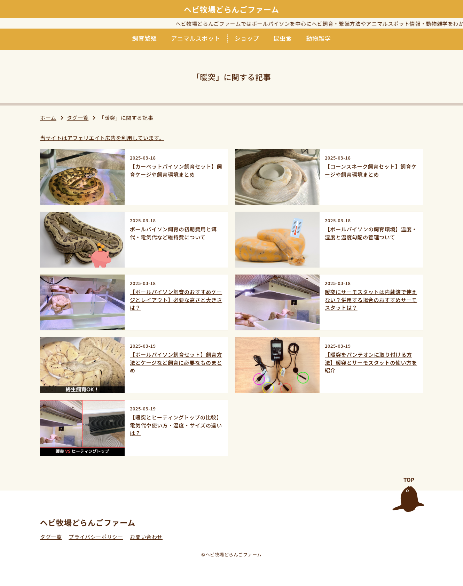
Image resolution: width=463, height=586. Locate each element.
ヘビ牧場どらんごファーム (231, 9)
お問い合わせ (146, 536)
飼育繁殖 (144, 38)
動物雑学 (318, 38)
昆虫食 (282, 38)
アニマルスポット (195, 38)
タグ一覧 (77, 117)
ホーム (48, 117)
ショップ (247, 38)
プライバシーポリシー (96, 536)
